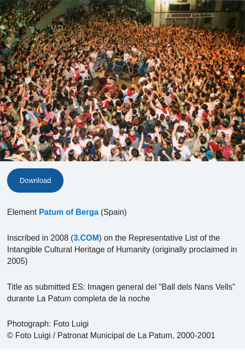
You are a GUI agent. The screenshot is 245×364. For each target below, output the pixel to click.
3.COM (86, 238)
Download (35, 180)
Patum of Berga (68, 212)
